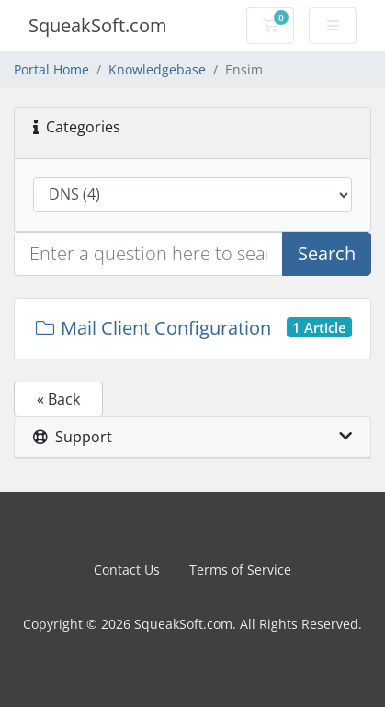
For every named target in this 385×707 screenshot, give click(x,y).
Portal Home (51, 69)
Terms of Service (240, 569)
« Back (58, 399)
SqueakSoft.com (97, 25)
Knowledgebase (157, 69)
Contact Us (127, 569)
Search (327, 253)
